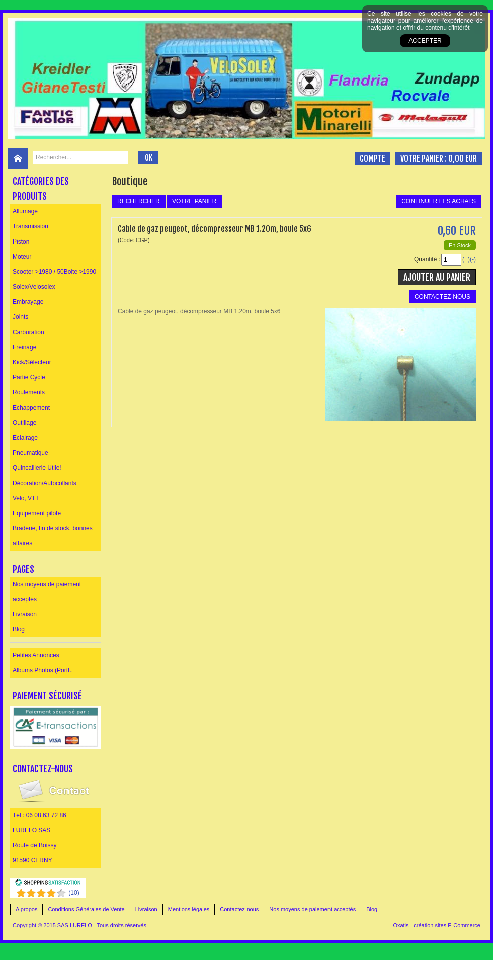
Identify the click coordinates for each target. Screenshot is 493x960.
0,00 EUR (462, 158)
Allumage (25, 211)
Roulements (29, 392)
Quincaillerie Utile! (37, 467)
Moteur (22, 256)
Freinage (24, 347)
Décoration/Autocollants (44, 483)
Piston (21, 241)
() (73, 892)
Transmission (30, 226)
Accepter (424, 40)
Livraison (25, 614)
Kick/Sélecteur (32, 362)
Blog (19, 629)
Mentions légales (189, 909)
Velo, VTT (26, 498)
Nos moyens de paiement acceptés (47, 592)
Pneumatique (30, 452)
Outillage (24, 422)
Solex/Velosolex (34, 286)
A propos (26, 909)
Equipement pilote (37, 513)
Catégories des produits (41, 189)
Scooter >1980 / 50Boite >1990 (54, 271)
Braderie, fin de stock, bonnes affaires (53, 536)
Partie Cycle (29, 377)
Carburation (28, 332)
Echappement (31, 407)
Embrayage (28, 301)
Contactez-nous (239, 909)
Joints (20, 317)
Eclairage (25, 437)
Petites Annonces (36, 655)
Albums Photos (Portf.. (43, 670)
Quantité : (427, 259)
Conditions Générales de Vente (86, 909)
